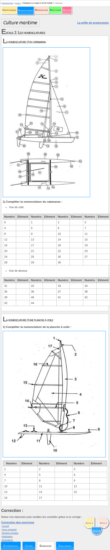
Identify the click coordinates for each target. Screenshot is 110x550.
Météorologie (41, 10)
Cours (29, 545)
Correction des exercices (17, 522)
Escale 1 (18, 3)
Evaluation (65, 545)
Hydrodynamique (25, 10)
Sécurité (67, 10)
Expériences (10, 545)
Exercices (46, 545)
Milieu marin (55, 10)
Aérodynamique (9, 10)
